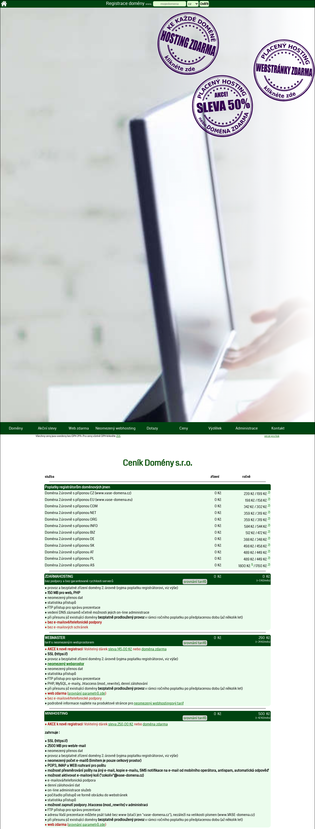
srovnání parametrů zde (86, 693)
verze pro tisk (271, 436)
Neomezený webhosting (115, 428)
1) (252, 565)
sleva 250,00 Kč (120, 724)
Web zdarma (79, 428)
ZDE (118, 436)
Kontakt (277, 428)
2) (269, 492)
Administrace (247, 428)
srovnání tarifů (195, 581)
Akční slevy (47, 428)
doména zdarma (154, 649)
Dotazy (152, 428)
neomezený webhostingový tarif (159, 703)
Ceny (183, 428)
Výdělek (215, 428)
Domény (16, 428)
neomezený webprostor (65, 663)
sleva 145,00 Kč (120, 649)
